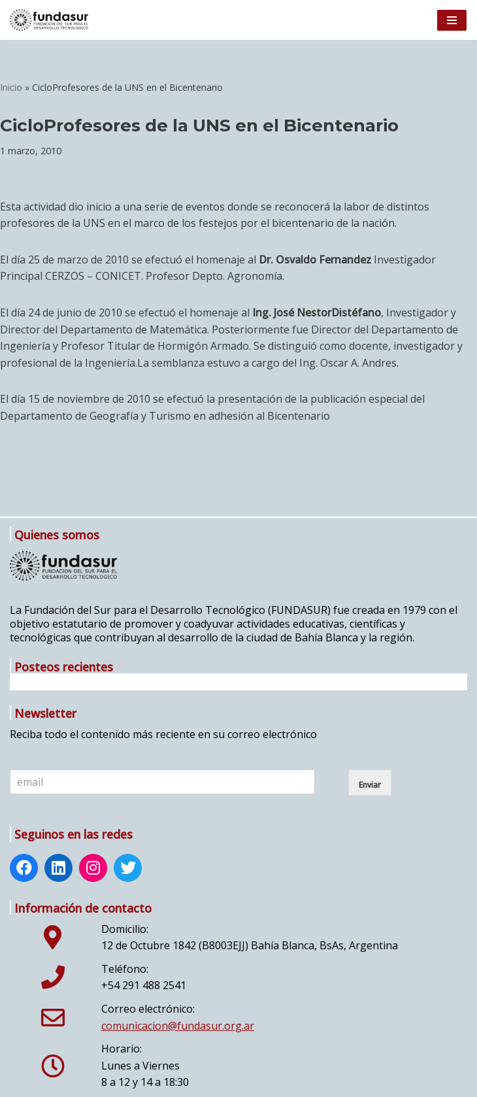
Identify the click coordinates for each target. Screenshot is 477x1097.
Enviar (370, 784)
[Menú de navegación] (451, 20)
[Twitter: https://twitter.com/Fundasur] (128, 869)
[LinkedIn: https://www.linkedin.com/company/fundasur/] (58, 869)
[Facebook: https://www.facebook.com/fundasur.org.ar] (24, 869)
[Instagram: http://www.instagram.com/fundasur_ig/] (93, 869)
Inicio (11, 87)
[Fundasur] (49, 20)
